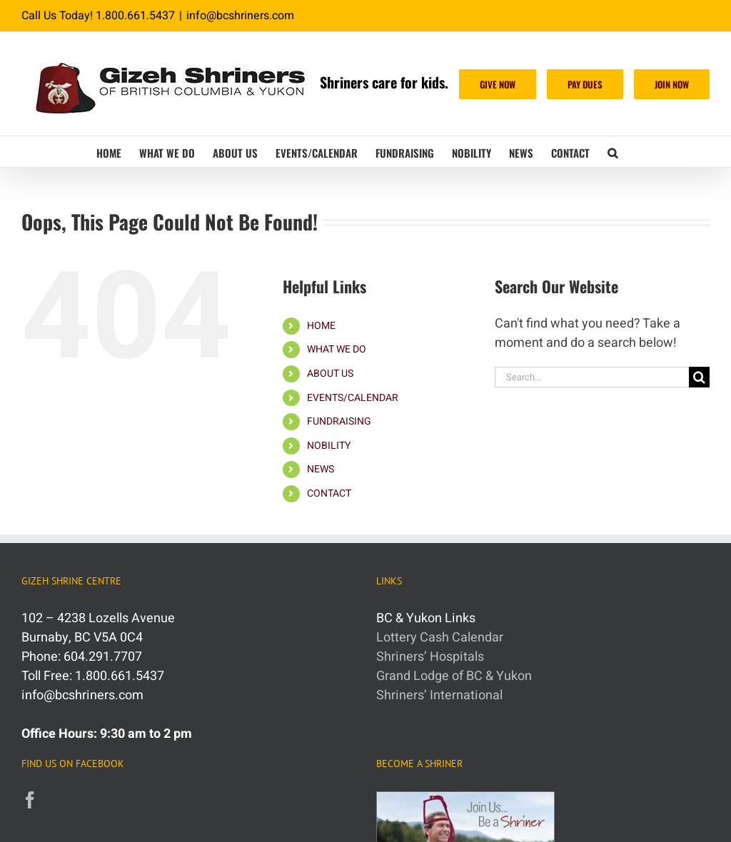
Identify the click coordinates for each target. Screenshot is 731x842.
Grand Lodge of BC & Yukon (454, 676)
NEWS (320, 469)
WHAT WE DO (336, 349)
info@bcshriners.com (240, 15)
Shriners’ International (439, 695)
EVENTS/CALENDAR (352, 397)
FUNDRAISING (339, 421)
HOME (321, 325)
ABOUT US (330, 373)
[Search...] (592, 377)
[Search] (699, 377)
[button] (612, 151)
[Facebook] (30, 799)
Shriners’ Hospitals (430, 656)
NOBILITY (329, 445)
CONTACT (329, 493)
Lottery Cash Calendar (439, 637)
